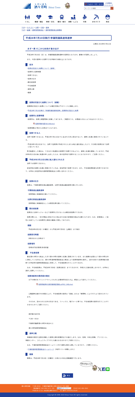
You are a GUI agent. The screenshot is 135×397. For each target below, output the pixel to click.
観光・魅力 (62, 21)
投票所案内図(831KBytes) (45, 123)
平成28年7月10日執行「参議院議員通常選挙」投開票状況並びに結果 (53, 110)
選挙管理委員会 (38, 30)
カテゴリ (30, 27)
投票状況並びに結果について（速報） (42, 68)
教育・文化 (50, 21)
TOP (23, 27)
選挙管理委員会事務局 (54, 30)
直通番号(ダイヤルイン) (64, 388)
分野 (37, 27)
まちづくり (96, 21)
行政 (84, 21)
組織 (28, 30)
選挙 (47, 27)
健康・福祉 (39, 21)
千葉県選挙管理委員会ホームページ (41, 349)
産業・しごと (73, 21)
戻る (68, 375)
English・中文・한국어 (95, 4)
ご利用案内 (108, 3)
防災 (107, 21)
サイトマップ (108, 5)
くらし (27, 21)
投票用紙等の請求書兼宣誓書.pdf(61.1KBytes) (56, 284)
